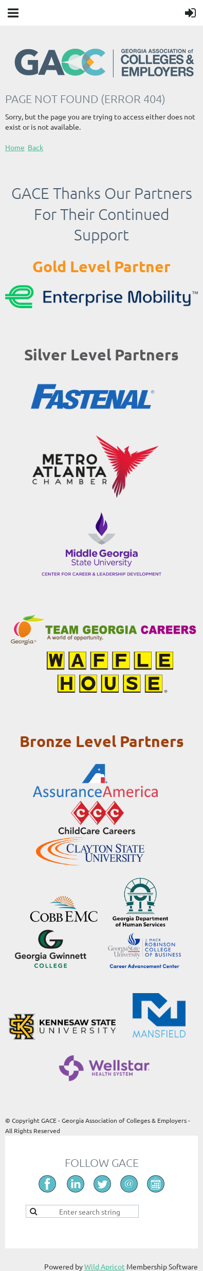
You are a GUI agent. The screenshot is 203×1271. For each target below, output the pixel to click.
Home (15, 147)
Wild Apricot (104, 1266)
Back (35, 147)
